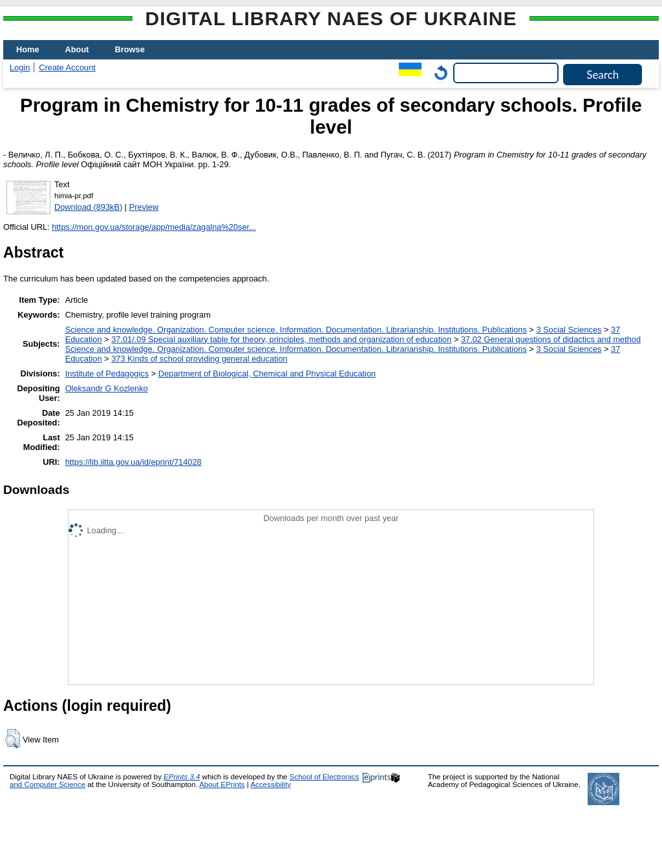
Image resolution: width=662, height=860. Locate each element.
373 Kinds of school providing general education (199, 358)
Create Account (67, 67)
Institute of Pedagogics (107, 373)
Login (20, 67)
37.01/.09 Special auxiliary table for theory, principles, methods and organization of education (281, 339)
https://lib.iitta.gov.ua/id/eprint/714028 (133, 462)
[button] (12, 738)
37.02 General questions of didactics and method (551, 339)
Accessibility (270, 784)
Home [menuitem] (27, 49)
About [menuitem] (77, 49)
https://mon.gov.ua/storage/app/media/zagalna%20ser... (154, 227)
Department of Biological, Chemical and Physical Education (267, 373)
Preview (144, 207)
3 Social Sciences (568, 329)
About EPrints (221, 784)
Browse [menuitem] (130, 49)
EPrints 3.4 (182, 777)
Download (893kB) (88, 207)
